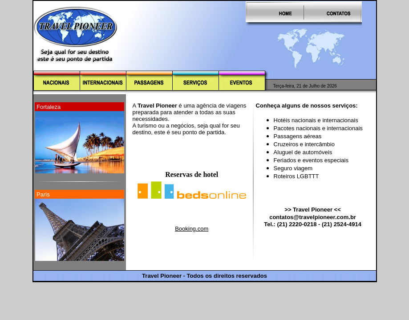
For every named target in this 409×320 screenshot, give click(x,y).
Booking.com (191, 228)
